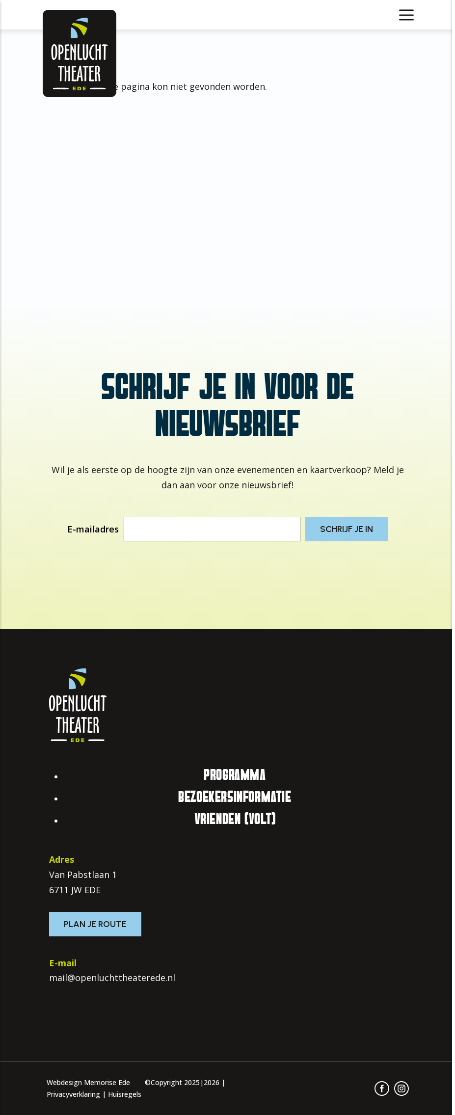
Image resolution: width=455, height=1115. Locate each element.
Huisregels (124, 1094)
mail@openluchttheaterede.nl (112, 977)
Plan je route (95, 924)
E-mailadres (93, 529)
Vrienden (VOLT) (235, 819)
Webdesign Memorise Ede (88, 1082)
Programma (235, 775)
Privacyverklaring (73, 1094)
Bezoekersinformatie (234, 797)
